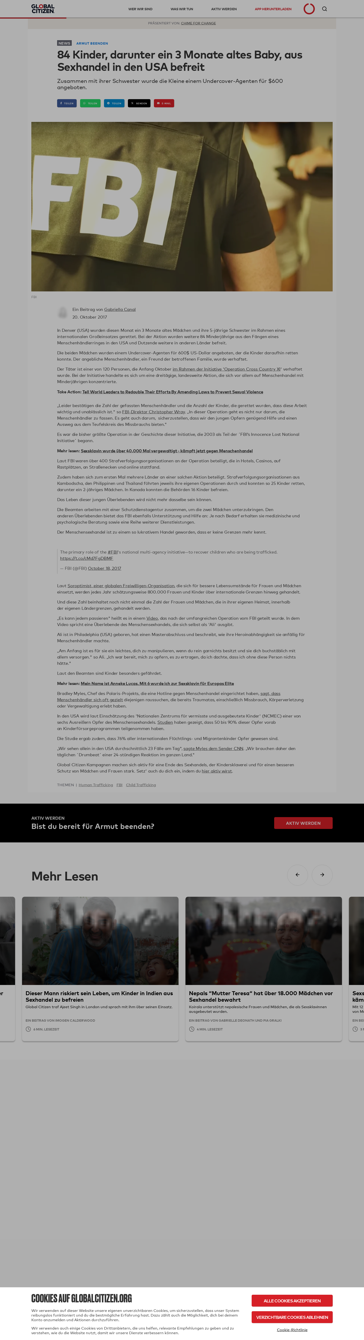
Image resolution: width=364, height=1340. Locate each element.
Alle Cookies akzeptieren (292, 1301)
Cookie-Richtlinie (292, 1330)
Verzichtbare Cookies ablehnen (292, 1317)
